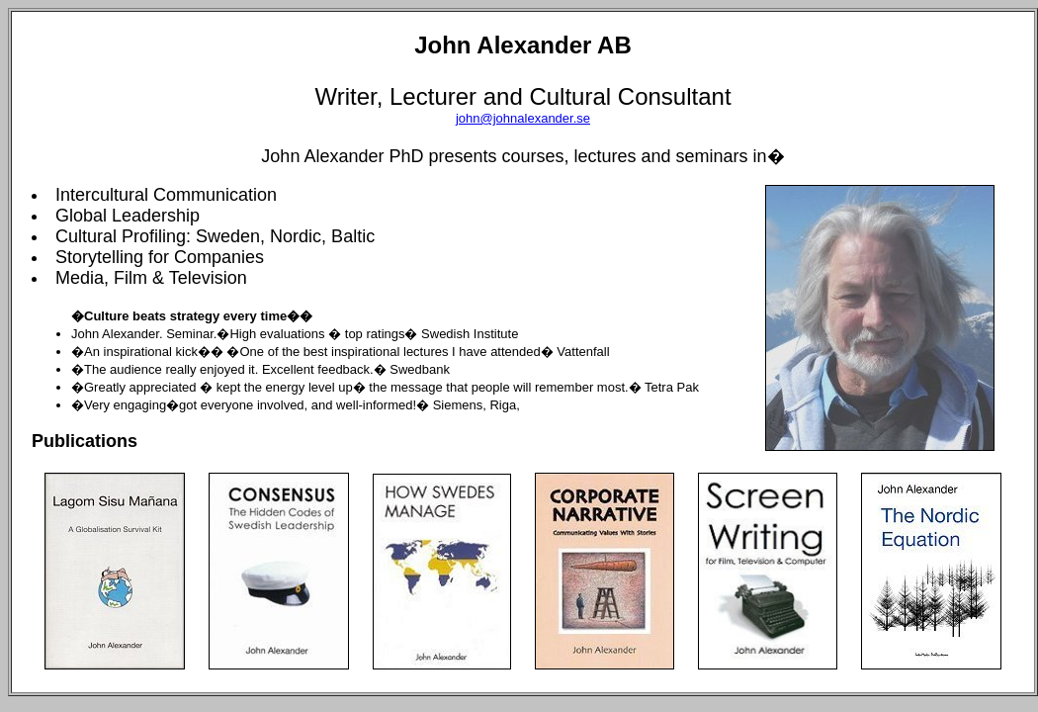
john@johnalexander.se (523, 118)
